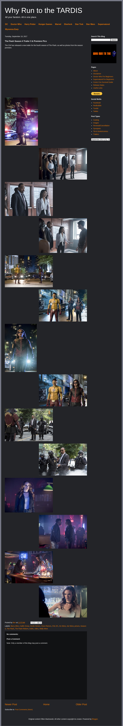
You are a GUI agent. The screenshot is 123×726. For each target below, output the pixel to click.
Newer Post (11, 704)
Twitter (95, 111)
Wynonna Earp (11, 29)
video (36, 629)
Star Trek (79, 24)
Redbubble (97, 105)
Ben (14, 622)
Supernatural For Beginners (103, 79)
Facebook (97, 103)
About (95, 71)
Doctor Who (16, 24)
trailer (31, 629)
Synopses (97, 128)
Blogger (95, 719)
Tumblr (95, 108)
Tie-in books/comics (100, 131)
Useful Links (97, 88)
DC (6, 24)
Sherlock (68, 24)
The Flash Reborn (21, 629)
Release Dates (98, 85)
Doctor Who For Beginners (103, 77)
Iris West (62, 626)
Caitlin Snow (24, 626)
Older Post (81, 704)
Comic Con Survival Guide (103, 82)
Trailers (96, 134)
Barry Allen (15, 626)
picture (77, 626)
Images (96, 123)
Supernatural (104, 24)
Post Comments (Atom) (24, 709)
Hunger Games (45, 24)
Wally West (43, 629)
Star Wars (90, 24)
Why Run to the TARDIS (43, 10)
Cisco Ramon (46, 626)
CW (53, 626)
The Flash (10, 629)
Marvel (58, 24)
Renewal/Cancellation (101, 126)
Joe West (70, 626)
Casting (96, 120)
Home (46, 704)
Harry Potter (30, 24)
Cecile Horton (35, 626)
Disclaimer (97, 74)
